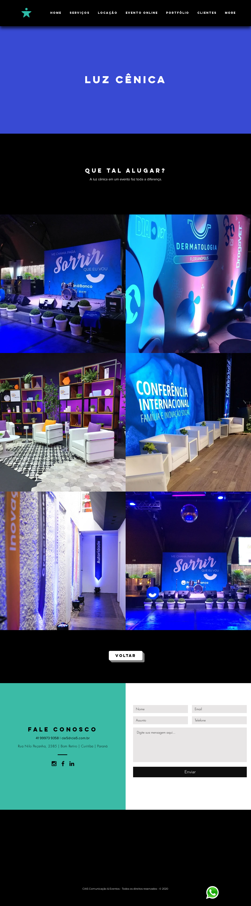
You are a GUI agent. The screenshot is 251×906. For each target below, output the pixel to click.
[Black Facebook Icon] (63, 763)
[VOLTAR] (125, 655)
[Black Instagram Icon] (54, 763)
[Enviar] (190, 772)
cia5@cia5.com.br (76, 738)
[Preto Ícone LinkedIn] (71, 763)
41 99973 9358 (47, 738)
